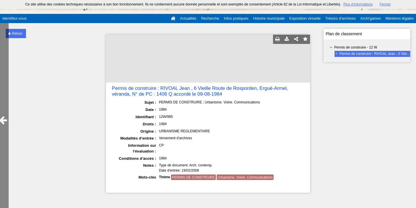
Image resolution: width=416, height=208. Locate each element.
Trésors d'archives (340, 18)
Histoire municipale (269, 18)
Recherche (210, 18)
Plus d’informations (358, 4)
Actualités (188, 18)
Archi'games (370, 18)
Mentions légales (399, 18)
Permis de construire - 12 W (355, 47)
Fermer (385, 4)
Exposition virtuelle (305, 18)
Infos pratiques (236, 18)
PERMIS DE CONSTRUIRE (193, 177)
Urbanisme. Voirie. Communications (245, 177)
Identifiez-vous (14, 18)
